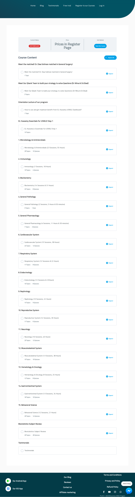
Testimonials (53, 5)
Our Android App (19, 481)
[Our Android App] (8, 481)
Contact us (67, 487)
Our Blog (67, 477)
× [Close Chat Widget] (131, 488)
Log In (101, 5)
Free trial (67, 5)
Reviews (67, 482)
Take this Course (100, 46)
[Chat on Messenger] (129, 491)
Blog (42, 5)
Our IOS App (18, 488)
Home (33, 5)
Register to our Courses (85, 5)
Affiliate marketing (67, 492)
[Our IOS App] (8, 488)
